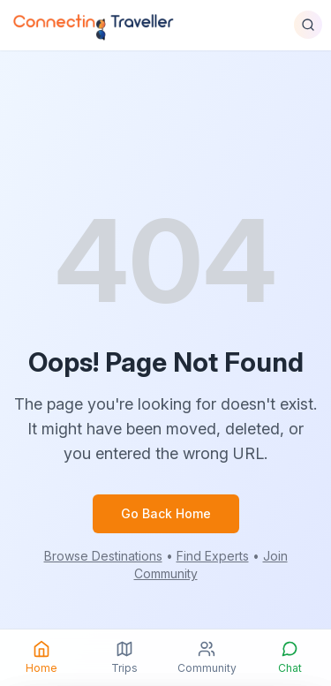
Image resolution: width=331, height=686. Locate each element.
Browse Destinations (103, 555)
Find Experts (213, 555)
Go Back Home (166, 513)
